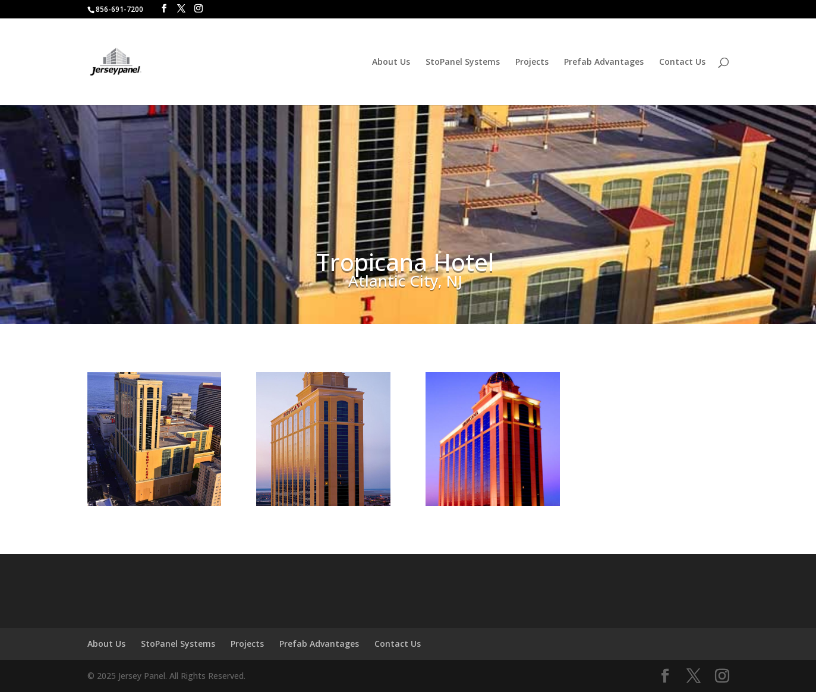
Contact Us (682, 62)
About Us (391, 62)
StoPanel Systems (463, 62)
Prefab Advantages (604, 62)
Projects (532, 62)
